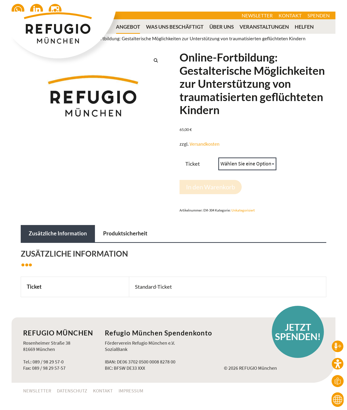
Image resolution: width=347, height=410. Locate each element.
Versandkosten (205, 144)
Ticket (192, 163)
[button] (156, 60)
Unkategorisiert (243, 210)
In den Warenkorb (210, 187)
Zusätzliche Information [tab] (58, 233)
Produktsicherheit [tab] (125, 233)
